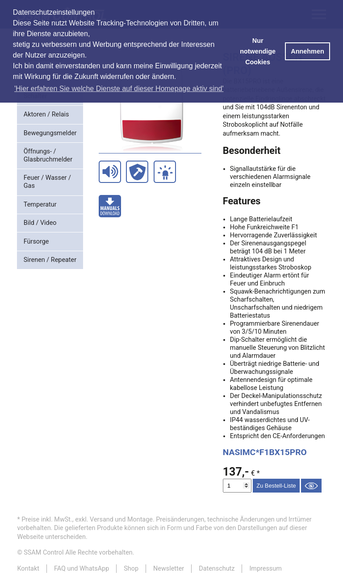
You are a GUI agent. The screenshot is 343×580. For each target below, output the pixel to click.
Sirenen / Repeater (50, 260)
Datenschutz (216, 568)
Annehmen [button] (307, 51)
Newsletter (168, 568)
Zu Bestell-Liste (276, 485)
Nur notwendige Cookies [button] (258, 51)
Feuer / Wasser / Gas (47, 182)
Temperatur (40, 204)
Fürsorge (36, 241)
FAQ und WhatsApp (81, 568)
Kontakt (28, 568)
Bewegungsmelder (50, 133)
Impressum (265, 568)
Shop (131, 568)
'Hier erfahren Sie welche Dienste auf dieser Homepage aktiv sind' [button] (119, 88)
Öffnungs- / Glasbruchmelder (48, 155)
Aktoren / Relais (46, 114)
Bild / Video (40, 223)
